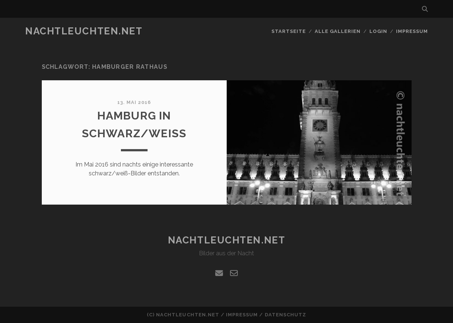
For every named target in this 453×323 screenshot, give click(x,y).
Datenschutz (285, 314)
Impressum (412, 31)
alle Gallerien (338, 31)
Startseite (288, 31)
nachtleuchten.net (84, 31)
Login (378, 31)
